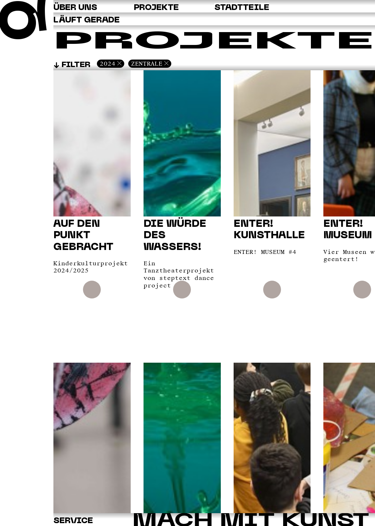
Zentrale (146, 63)
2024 (107, 63)
